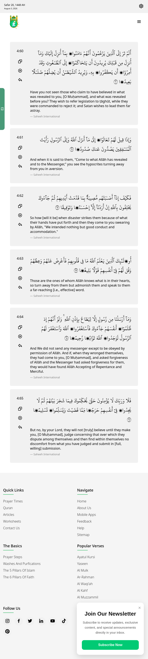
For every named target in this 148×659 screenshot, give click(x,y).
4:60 (20, 51)
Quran (8, 508)
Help (80, 528)
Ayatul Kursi (86, 557)
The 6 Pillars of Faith (18, 577)
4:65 (20, 398)
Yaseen (82, 563)
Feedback (84, 521)
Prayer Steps (12, 557)
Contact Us (11, 528)
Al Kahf (82, 590)
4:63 (20, 258)
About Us (84, 508)
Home (81, 501)
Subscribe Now (110, 645)
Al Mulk (82, 570)
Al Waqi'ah (85, 583)
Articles (8, 514)
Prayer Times (13, 501)
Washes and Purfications (22, 563)
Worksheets (12, 521)
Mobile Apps (86, 514)
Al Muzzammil (87, 597)
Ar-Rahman (85, 577)
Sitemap (83, 534)
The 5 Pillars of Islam (19, 570)
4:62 (20, 195)
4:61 (20, 137)
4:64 (20, 316)
